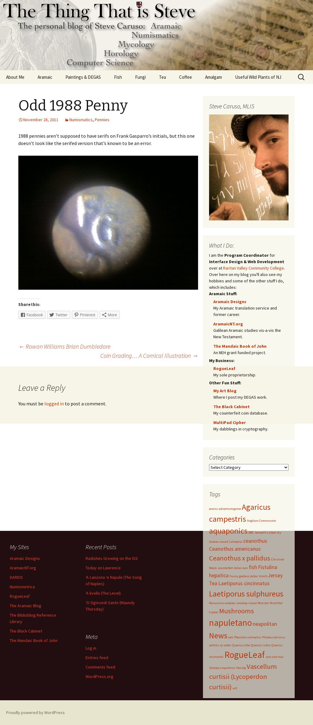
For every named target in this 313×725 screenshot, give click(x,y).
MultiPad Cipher (229, 422)
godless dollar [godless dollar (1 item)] (248, 576)
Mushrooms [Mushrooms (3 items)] (236, 611)
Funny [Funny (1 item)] (234, 576)
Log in (91, 648)
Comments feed (100, 667)
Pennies (102, 119)
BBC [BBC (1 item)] (251, 533)
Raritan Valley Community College (253, 268)
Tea (162, 77)
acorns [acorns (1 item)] (213, 509)
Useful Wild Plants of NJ (258, 77)
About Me (15, 77)
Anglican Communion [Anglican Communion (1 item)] (261, 521)
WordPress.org (99, 676)
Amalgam (213, 77)
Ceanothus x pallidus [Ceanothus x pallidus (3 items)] (239, 558)
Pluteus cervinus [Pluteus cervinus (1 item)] (273, 637)
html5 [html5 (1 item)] (263, 576)
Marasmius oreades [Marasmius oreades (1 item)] (222, 603)
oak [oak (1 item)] (230, 637)
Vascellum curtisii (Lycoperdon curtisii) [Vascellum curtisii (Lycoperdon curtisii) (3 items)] (243, 676)
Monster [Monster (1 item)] (263, 603)
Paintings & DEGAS (83, 77)
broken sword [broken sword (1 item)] (218, 542)
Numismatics (81, 119)
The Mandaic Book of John (240, 346)
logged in (54, 404)
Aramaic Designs (229, 301)
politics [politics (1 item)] (214, 645)
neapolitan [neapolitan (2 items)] (265, 624)
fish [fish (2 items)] (253, 567)
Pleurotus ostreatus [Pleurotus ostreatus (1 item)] (247, 637)
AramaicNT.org (228, 324)
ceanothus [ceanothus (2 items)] (255, 541)
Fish (118, 77)
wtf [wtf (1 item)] (235, 688)
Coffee (185, 77)
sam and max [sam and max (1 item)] (275, 657)
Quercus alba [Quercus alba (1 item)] (241, 645)
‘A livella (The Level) (103, 593)
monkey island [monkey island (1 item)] (247, 603)
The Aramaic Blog (25, 605)
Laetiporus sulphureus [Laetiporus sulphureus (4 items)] (246, 594)
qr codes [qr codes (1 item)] (225, 645)
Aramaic (45, 77)
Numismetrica (22, 586)
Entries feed (97, 657)
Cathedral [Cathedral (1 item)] (235, 542)
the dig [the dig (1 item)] (241, 668)
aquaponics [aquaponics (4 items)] (228, 531)
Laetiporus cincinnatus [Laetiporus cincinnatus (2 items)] (244, 583)
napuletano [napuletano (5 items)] (230, 622)
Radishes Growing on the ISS (112, 558)
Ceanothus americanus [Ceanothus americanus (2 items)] (235, 549)
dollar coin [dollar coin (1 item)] (241, 568)
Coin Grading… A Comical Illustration (149, 355)
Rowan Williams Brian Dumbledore (64, 346)
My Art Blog (225, 390)
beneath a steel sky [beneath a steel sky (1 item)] (268, 533)
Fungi (140, 77)
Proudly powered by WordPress (35, 712)
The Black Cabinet (231, 406)
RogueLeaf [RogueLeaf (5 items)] (244, 654)
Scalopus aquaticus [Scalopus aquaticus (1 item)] (222, 668)
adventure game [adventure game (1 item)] (230, 509)
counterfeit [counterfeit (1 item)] (225, 568)
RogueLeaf (224, 368)
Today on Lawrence (103, 568)
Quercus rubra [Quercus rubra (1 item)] (261, 645)
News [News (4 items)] (218, 635)
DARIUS (16, 577)
